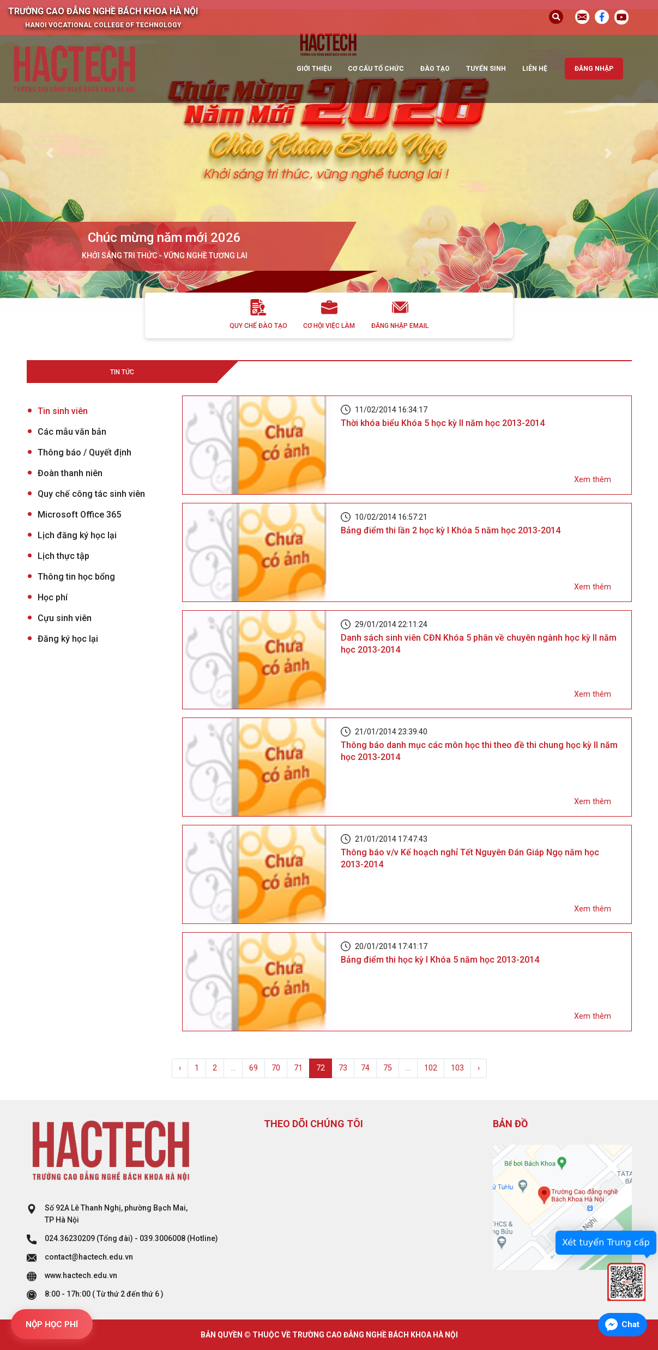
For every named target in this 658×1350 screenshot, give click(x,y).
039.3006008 (162, 1238)
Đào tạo (435, 68)
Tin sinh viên (63, 411)
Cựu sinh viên (65, 618)
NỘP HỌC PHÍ (52, 1324)
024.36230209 (70, 1238)
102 (430, 1068)
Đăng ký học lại (68, 639)
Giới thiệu (314, 68)
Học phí (53, 597)
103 (457, 1068)
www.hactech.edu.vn (81, 1275)
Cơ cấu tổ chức (376, 68)
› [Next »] (479, 1068)
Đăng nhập (594, 68)
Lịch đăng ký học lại (77, 535)
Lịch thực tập (63, 556)
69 (253, 1068)
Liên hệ (534, 68)
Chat (630, 1324)
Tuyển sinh (486, 68)
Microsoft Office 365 (79, 514)
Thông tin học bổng (76, 576)
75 (387, 1068)
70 (275, 1068)
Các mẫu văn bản (72, 432)
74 (365, 1068)
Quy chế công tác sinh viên (91, 494)
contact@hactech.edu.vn (89, 1256)
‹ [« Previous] (180, 1068)
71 (298, 1068)
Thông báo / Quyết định (84, 452)
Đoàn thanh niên (70, 473)
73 (343, 1068)
